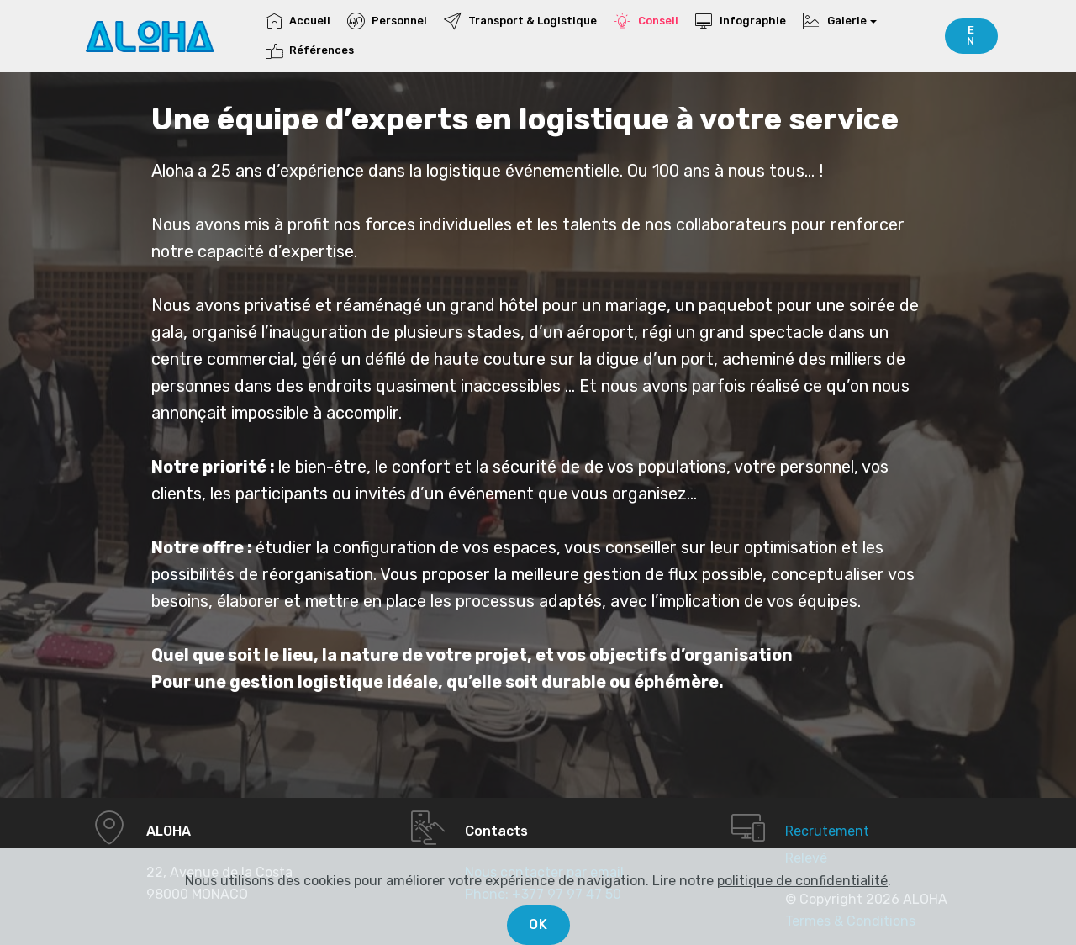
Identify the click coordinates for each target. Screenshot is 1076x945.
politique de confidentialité (802, 906)
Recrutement (827, 831)
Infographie (740, 20)
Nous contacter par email (544, 872)
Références (310, 50)
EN (971, 35)
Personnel (386, 20)
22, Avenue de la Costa (219, 872)
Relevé (806, 858)
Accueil (298, 20)
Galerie (834, 20)
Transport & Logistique (520, 20)
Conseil (646, 20)
